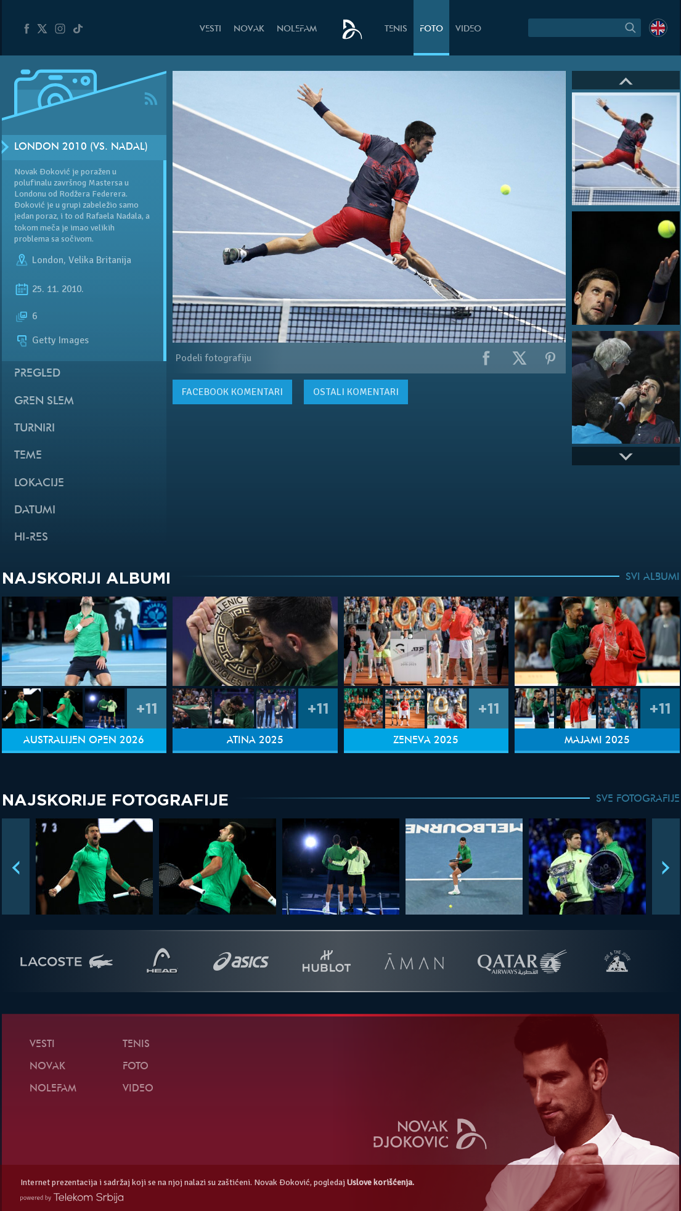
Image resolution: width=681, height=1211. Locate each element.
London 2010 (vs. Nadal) (81, 147)
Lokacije (39, 483)
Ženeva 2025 (426, 741)
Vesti (210, 29)
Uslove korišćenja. (380, 1182)
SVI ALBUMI (653, 577)
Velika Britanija (99, 260)
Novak (249, 29)
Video (468, 29)
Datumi (34, 510)
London (47, 260)
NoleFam (297, 29)
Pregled (37, 374)
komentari (232, 392)
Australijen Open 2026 (83, 741)
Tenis (396, 29)
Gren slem (44, 401)
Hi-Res (31, 538)
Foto (431, 29)
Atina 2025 (255, 741)
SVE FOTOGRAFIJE (638, 799)
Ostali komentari (356, 392)
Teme (28, 456)
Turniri (34, 428)
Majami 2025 (597, 741)
